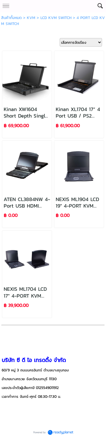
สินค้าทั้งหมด (11, 18)
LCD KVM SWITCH (56, 18)
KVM (31, 18)
